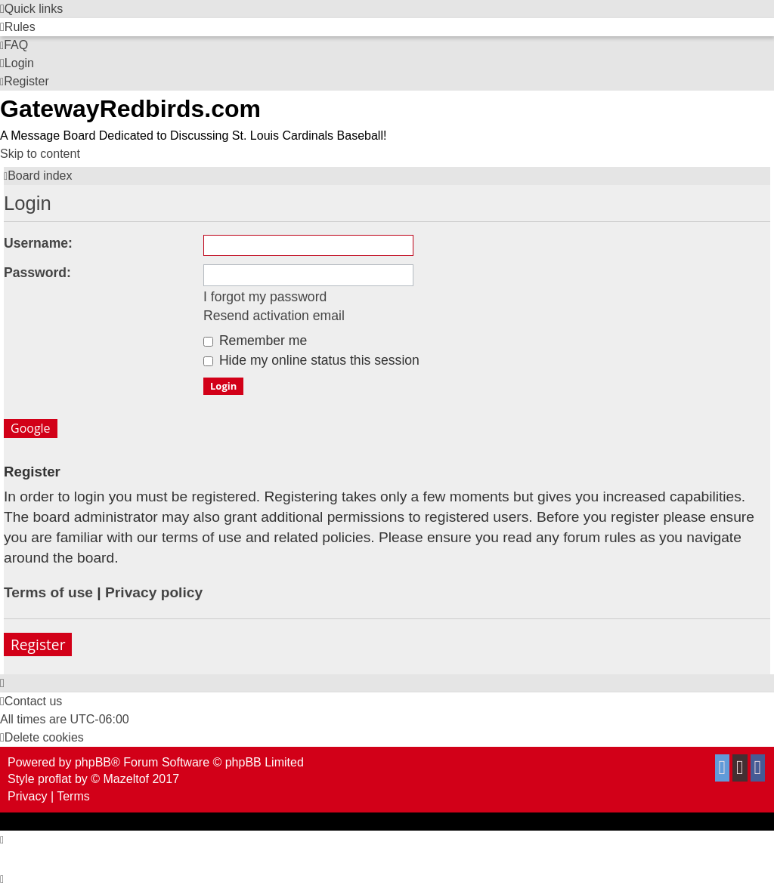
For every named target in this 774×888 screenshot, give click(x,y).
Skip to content (40, 153)
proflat (54, 778)
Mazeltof (126, 778)
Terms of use (48, 592)
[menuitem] (18, 26)
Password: (37, 272)
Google (31, 428)
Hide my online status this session (311, 360)
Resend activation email (274, 315)
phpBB (93, 762)
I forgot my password (265, 296)
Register (38, 644)
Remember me (255, 340)
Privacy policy (154, 592)
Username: (38, 243)
